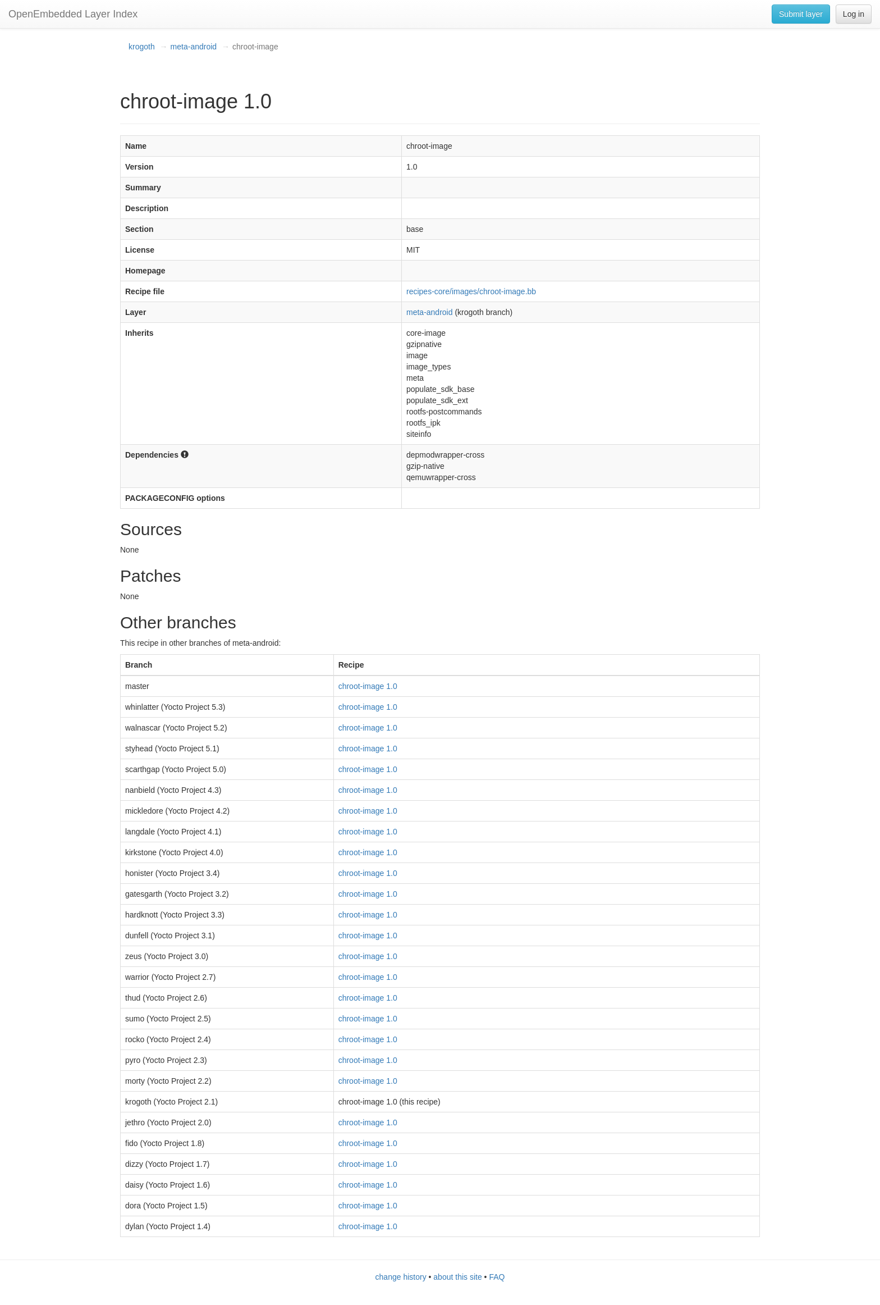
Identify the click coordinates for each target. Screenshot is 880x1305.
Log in (853, 14)
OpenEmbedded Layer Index (73, 14)
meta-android (194, 46)
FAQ (497, 1276)
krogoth (142, 46)
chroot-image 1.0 (367, 686)
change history (401, 1276)
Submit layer (801, 14)
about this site (457, 1276)
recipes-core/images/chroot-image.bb (471, 291)
